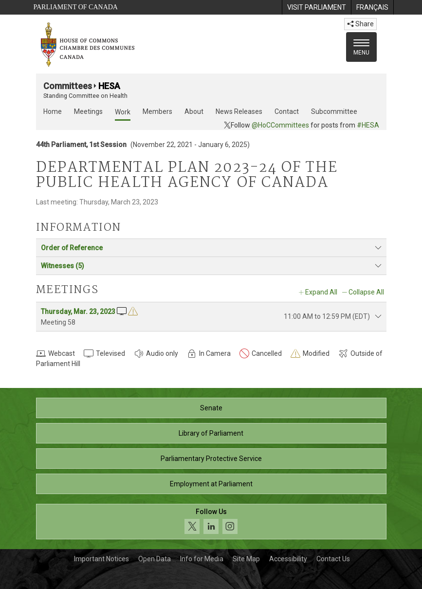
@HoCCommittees (280, 125)
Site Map (246, 559)
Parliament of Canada (76, 7)
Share (360, 24)
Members (157, 111)
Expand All (321, 292)
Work (122, 112)
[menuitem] (316, 7)
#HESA (368, 125)
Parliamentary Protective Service (211, 458)
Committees (67, 86)
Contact (287, 111)
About (193, 111)
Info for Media (201, 559)
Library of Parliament (211, 433)
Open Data (154, 559)
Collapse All (366, 292)
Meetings (88, 111)
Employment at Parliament (211, 484)
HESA (109, 86)
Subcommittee (334, 111)
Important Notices (101, 559)
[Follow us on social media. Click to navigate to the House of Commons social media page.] (211, 521)
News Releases (239, 111)
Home (52, 111)
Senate (211, 408)
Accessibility (288, 559)
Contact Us (333, 559)
